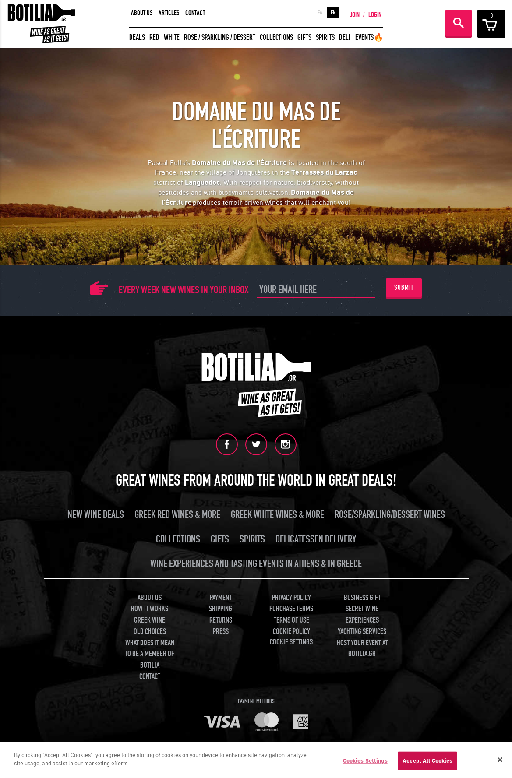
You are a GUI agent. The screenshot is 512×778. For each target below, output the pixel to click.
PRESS (221, 631)
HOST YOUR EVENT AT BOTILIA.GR (362, 648)
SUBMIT (403, 288)
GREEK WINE (149, 620)
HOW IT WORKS (149, 608)
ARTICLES (169, 13)
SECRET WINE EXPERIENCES (362, 614)
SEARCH (458, 23)
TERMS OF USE (291, 620)
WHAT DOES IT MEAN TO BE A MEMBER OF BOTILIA (149, 654)
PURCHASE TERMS (291, 608)
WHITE (172, 37)
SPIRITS (325, 37)
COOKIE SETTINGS (291, 642)
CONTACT (195, 13)
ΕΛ (320, 12)
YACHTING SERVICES (362, 631)
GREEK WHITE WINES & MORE (277, 515)
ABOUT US (142, 13)
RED (154, 37)
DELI (344, 37)
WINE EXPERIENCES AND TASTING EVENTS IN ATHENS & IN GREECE (256, 564)
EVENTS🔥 (369, 37)
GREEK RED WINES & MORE (177, 515)
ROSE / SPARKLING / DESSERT (219, 37)
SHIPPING (220, 608)
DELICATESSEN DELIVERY (315, 539)
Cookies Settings (365, 760)
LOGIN (374, 15)
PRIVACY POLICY (291, 597)
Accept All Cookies (427, 760)
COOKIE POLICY (291, 631)
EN (333, 12)
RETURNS (220, 620)
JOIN (355, 15)
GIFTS (304, 37)
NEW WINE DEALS (95, 515)
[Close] (500, 760)
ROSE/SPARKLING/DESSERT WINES (390, 515)
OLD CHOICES (150, 631)
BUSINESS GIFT (362, 597)
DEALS (137, 37)
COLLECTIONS (276, 37)
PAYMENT (221, 597)
